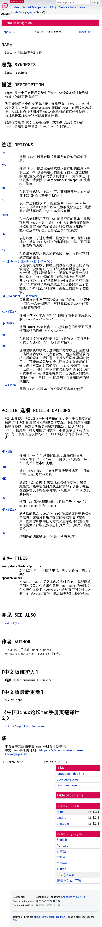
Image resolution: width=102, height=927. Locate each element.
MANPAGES (17, 1)
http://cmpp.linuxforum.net (25, 726)
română (62, 863)
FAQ (53, 7)
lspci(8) (8, 32)
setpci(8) (12, 623)
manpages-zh (27, 12)
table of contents (70, 795)
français (62, 845)
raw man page (67, 785)
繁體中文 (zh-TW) (69, 880)
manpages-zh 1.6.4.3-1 (73, 897)
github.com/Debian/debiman (49, 917)
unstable (63, 824)
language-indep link (70, 774)
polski (61, 857)
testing (61, 818)
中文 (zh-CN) (65, 875)
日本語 (61, 851)
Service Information (73, 7)
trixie (15, 12)
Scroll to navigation (18, 23)
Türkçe (61, 869)
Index (15, 7)
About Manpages (35, 7)
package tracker (68, 779)
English (62, 840)
